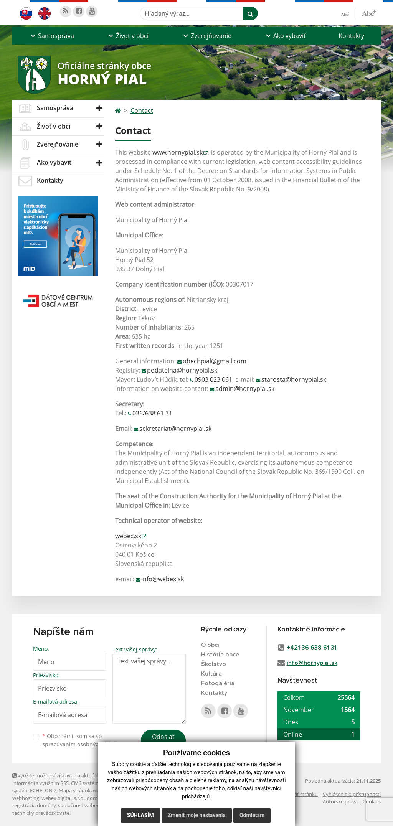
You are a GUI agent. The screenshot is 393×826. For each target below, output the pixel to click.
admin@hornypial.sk (244, 388)
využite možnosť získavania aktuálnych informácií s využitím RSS (59, 779)
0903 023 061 (213, 379)
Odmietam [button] (251, 815)
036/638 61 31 (152, 413)
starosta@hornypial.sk (293, 379)
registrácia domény (34, 805)
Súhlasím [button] (140, 815)
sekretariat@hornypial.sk (175, 428)
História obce (220, 654)
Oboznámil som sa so (81, 740)
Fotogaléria (217, 683)
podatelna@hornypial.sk (182, 370)
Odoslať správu (163, 741)
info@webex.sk (162, 579)
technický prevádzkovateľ (41, 813)
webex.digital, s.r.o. (62, 798)
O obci (210, 645)
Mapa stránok (75, 790)
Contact (141, 110)
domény (96, 798)
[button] (51, 36)
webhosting (25, 798)
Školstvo (213, 664)
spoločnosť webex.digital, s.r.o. (92, 805)
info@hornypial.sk (312, 663)
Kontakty (351, 35)
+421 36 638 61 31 (312, 648)
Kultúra (211, 674)
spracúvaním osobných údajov (81, 744)
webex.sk (128, 536)
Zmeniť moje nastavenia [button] (197, 815)
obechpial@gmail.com (214, 361)
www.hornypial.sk (177, 152)
